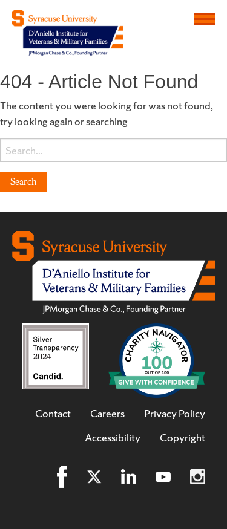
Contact (53, 413)
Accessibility (112, 438)
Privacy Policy (174, 413)
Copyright (182, 438)
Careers (107, 413)
